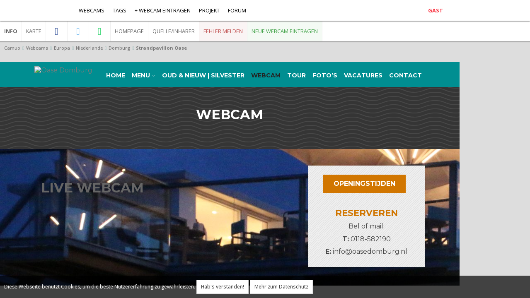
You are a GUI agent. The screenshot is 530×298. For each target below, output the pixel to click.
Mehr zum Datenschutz (281, 286)
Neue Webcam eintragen (285, 31)
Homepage (129, 31)
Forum (237, 10)
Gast (435, 10)
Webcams (91, 10)
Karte (33, 31)
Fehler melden (223, 31)
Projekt (209, 10)
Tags (119, 10)
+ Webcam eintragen (163, 10)
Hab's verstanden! (222, 286)
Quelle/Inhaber (173, 31)
